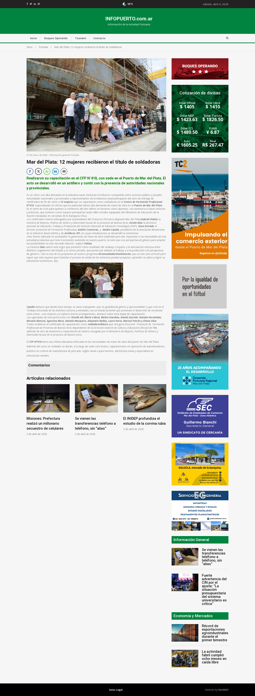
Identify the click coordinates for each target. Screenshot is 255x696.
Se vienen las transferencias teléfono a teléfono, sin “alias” (95, 423)
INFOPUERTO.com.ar (128, 19)
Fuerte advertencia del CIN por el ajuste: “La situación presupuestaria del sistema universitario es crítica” (214, 589)
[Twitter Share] (38, 171)
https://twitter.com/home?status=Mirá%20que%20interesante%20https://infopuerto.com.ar (31, 4)
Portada (75, 155)
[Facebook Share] (30, 171)
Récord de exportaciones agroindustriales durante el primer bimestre (215, 633)
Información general (59, 155)
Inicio (33, 38)
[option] (48, 410)
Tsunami (80, 38)
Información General (191, 539)
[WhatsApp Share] (47, 171)
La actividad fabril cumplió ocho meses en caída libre (214, 656)
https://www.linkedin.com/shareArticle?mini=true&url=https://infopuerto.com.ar (35, 4)
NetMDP (223, 689)
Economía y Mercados (193, 616)
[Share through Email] (64, 171)
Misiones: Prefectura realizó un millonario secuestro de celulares (45, 423)
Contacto (99, 38)
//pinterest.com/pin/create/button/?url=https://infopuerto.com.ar (39, 4)
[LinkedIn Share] (55, 171)
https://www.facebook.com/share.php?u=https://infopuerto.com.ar (27, 4)
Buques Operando (56, 38)
